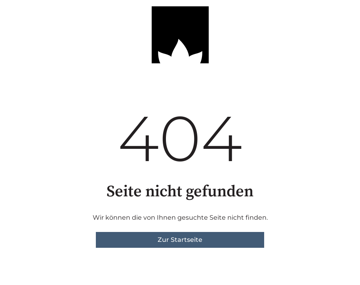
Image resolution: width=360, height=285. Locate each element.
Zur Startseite (180, 239)
